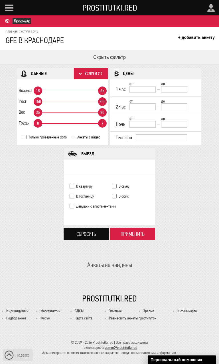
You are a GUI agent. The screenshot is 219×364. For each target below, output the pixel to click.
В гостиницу (85, 196)
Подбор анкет (16, 318)
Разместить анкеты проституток (132, 318)
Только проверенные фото (48, 137)
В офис (124, 196)
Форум (45, 318)
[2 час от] (142, 106)
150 (38, 101)
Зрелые (148, 311)
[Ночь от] (142, 124)
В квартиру (84, 186)
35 (38, 112)
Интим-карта (187, 311)
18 (38, 90)
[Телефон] (161, 137)
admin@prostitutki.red (121, 347)
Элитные (115, 311)
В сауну (124, 186)
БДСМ (79, 311)
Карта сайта (83, 318)
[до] (174, 89)
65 (102, 90)
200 (103, 101)
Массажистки (50, 311)
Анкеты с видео (88, 137)
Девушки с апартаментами (96, 206)
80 (102, 112)
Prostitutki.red (109, 8)
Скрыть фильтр (109, 57)
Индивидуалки (17, 311)
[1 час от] (142, 89)
